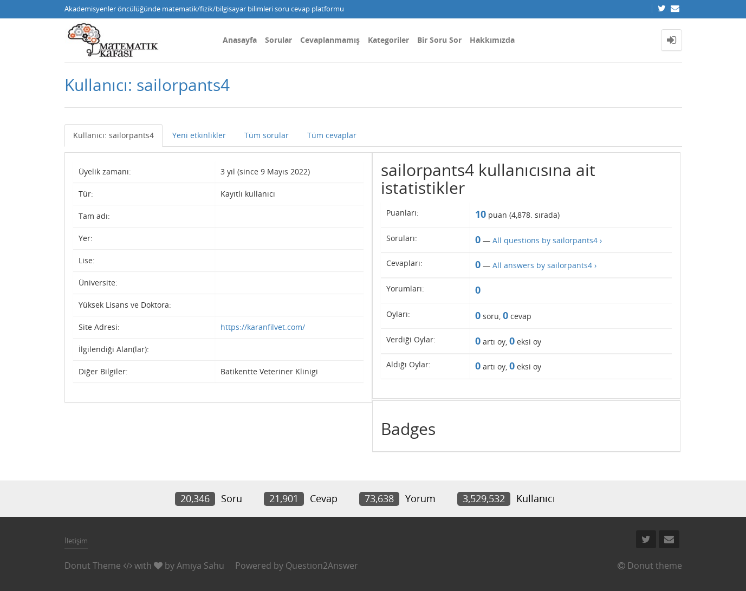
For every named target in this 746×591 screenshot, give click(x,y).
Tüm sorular (266, 135)
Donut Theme (92, 565)
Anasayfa (240, 40)
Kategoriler (388, 40)
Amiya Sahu (200, 565)
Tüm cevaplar (331, 135)
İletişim (76, 540)
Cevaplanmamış (330, 40)
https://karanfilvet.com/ (262, 327)
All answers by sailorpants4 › (544, 265)
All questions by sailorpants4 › (547, 240)
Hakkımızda (492, 40)
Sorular (278, 40)
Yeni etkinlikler (199, 135)
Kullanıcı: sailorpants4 (113, 135)
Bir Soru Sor (439, 40)
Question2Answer (322, 565)
